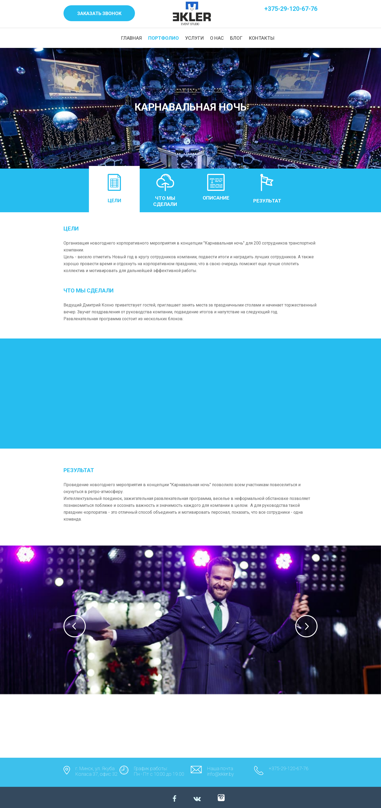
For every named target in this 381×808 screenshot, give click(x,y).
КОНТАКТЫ (261, 38)
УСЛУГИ (194, 38)
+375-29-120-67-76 (291, 8)
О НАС (217, 38)
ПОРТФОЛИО (163, 38)
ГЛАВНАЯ (131, 38)
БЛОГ (236, 38)
